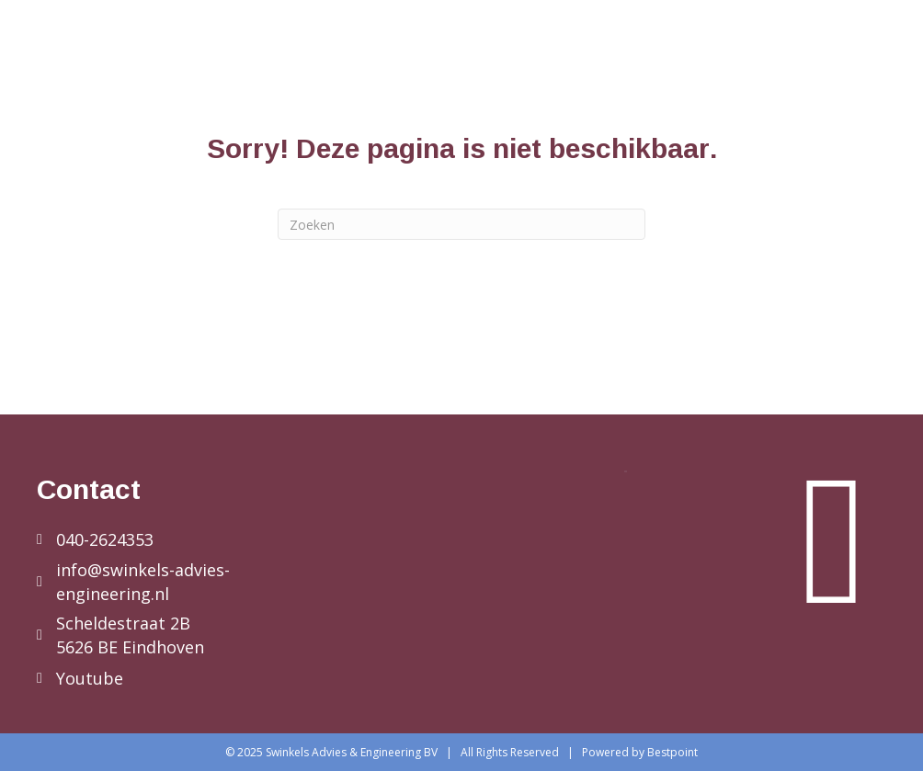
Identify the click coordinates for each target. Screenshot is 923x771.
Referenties (828, 53)
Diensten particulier (678, 53)
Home (377, 53)
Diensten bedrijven (498, 53)
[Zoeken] (461, 224)
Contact (843, 96)
